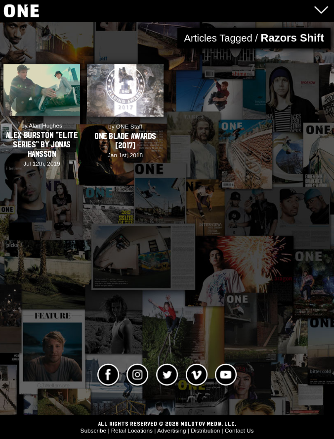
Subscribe (94, 430)
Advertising (171, 430)
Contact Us (239, 430)
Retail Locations (132, 430)
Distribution (205, 430)
